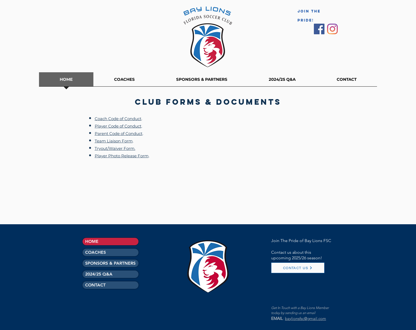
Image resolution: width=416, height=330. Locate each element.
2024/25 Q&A (98, 274)
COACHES (95, 252)
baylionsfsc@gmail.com (305, 318)
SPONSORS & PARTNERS (110, 263)
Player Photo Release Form (122, 155)
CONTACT (95, 284)
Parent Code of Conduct (118, 133)
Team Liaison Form (114, 140)
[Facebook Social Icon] (319, 29)
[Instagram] (332, 29)
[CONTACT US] (297, 268)
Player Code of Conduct (118, 126)
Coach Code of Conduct (118, 118)
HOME (91, 241)
